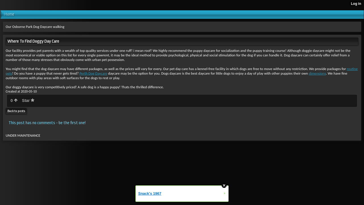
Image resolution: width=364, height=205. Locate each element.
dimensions (317, 73)
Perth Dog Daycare (93, 73)
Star (28, 100)
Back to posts (16, 111)
